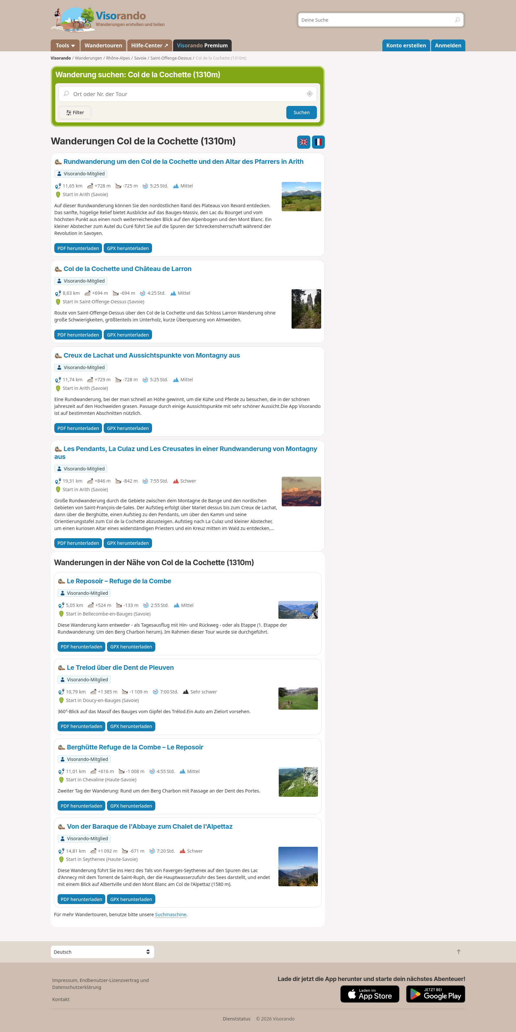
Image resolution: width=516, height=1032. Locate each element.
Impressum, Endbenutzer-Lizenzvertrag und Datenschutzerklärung (100, 983)
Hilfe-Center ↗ (149, 45)
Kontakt (61, 999)
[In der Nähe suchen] (309, 94)
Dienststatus (236, 1019)
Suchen (302, 112)
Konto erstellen (406, 45)
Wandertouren (103, 45)
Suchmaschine (170, 914)
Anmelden (448, 45)
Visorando (61, 58)
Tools (65, 45)
